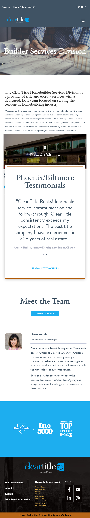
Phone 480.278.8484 (24, 7)
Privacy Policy (26, 515)
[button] (83, 21)
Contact (6, 7)
